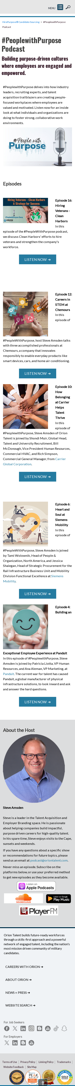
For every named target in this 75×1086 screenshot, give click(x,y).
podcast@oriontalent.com (49, 860)
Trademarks (64, 1062)
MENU (51, 8)
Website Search (20, 1005)
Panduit (8, 674)
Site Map (31, 1067)
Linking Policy (46, 1062)
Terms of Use (9, 1062)
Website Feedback (13, 1067)
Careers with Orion (24, 966)
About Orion (18, 979)
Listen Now (37, 259)
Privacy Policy (27, 1062)
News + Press (17, 992)
